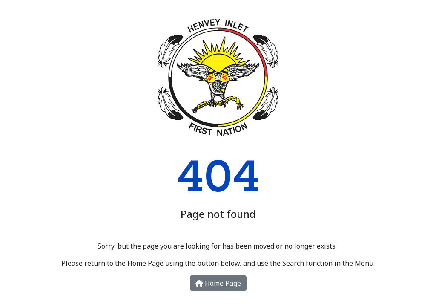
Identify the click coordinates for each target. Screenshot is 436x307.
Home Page (218, 283)
